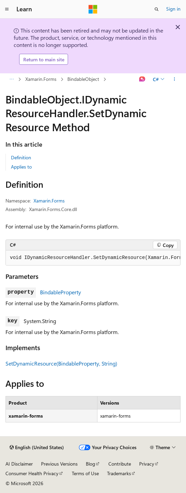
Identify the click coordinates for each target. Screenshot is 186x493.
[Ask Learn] (142, 79)
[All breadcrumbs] (11, 79)
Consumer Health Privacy (31, 473)
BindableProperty (60, 292)
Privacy (146, 463)
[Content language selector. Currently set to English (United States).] (36, 447)
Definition (21, 157)
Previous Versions (59, 463)
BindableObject (83, 79)
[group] (93, 258)
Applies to (21, 166)
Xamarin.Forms (40, 79)
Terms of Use (85, 473)
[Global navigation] (7, 9)
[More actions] (175, 79)
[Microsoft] (93, 9)
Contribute (119, 463)
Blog (90, 463)
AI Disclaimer (19, 463)
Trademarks (119, 473)
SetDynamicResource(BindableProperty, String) (61, 363)
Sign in (173, 8)
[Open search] (156, 9)
